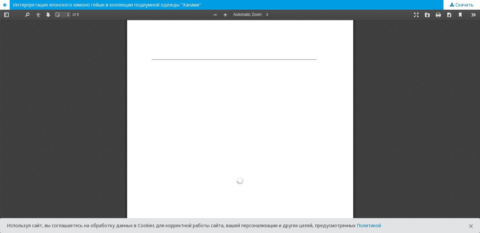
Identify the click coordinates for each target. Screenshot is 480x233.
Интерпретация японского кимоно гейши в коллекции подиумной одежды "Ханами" (107, 5)
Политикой (369, 225)
